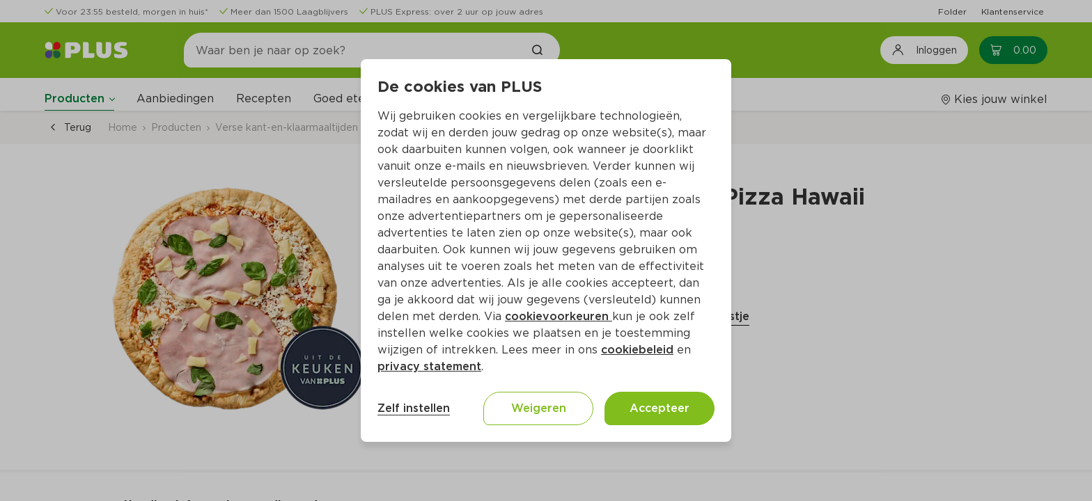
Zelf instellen (413, 408)
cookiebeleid (637, 349)
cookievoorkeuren (558, 316)
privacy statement (429, 366)
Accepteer (659, 408)
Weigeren (538, 408)
